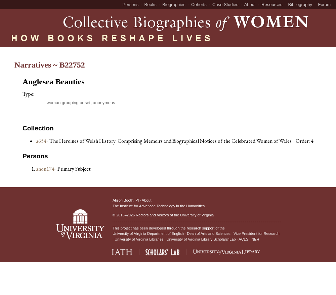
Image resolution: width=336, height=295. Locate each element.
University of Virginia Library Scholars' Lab (201, 239)
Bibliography (300, 4)
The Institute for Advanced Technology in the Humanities (159, 206)
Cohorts (199, 4)
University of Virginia (197, 215)
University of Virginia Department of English (148, 233)
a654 (41, 140)
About (250, 4)
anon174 (45, 168)
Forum (324, 4)
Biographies (173, 4)
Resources (271, 4)
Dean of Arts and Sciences (208, 233)
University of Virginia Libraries (139, 239)
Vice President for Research (257, 233)
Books (150, 4)
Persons (131, 4)
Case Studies (225, 4)
